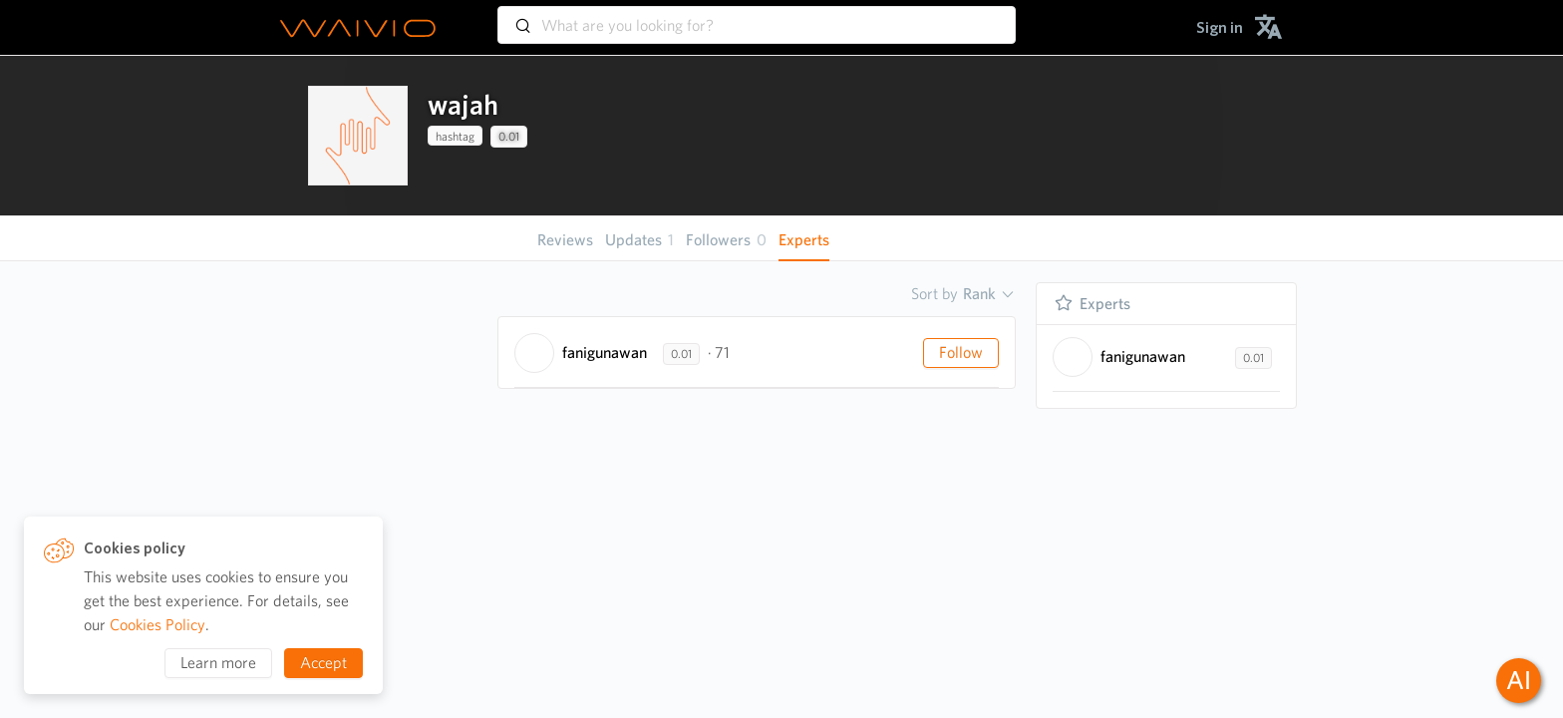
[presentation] (358, 135)
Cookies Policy (157, 624)
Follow (961, 352)
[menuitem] (1219, 27)
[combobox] (756, 16)
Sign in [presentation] (1219, 27)
